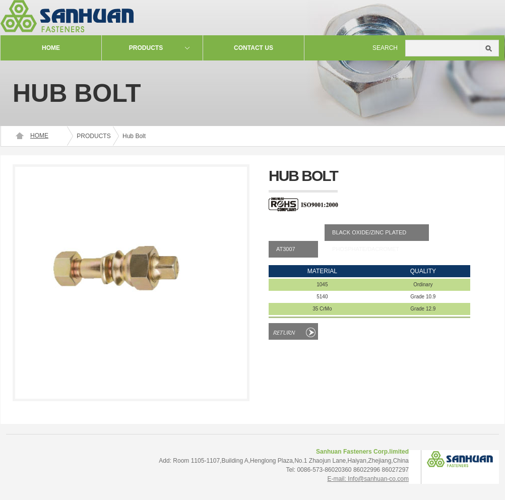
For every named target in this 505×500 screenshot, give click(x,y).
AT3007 (285, 249)
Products (146, 47)
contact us (253, 47)
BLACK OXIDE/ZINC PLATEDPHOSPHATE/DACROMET (369, 235)
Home (51, 47)
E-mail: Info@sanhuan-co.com (368, 478)
